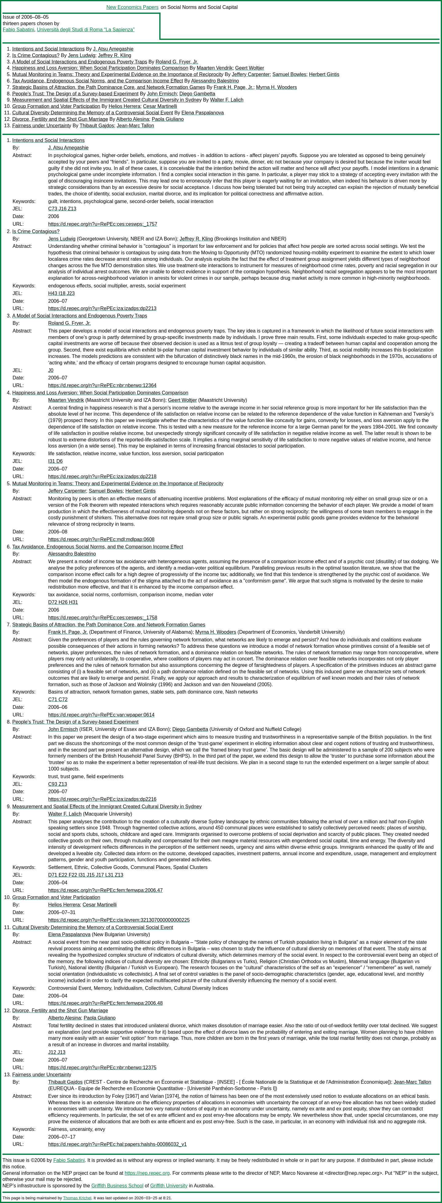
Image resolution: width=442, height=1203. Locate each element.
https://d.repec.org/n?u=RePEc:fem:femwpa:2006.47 (105, 890)
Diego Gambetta (197, 93)
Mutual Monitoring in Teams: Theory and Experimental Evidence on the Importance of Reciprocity (117, 74)
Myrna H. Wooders (276, 87)
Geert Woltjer (249, 68)
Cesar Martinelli (160, 106)
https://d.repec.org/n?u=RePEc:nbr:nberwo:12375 (102, 1067)
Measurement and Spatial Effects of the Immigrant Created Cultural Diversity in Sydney (107, 99)
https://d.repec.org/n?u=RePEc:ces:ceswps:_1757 (102, 224)
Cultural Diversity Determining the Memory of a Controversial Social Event (92, 112)
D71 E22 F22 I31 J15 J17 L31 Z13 (85, 875)
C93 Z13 (57, 784)
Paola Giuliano (168, 119)
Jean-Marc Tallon (135, 125)
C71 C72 (58, 699)
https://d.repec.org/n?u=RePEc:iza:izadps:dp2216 (102, 799)
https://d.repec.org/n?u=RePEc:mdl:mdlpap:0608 (101, 539)
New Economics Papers (133, 7)
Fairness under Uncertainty (41, 125)
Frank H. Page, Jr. (233, 87)
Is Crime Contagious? (36, 55)
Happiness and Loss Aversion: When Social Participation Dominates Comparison (100, 68)
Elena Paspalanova (202, 112)
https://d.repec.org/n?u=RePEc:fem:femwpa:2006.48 (105, 1003)
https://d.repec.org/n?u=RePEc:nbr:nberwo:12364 (102, 385)
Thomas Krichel (77, 1198)
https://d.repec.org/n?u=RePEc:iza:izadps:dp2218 (102, 476)
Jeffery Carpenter (250, 74)
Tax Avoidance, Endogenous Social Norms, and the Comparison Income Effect (97, 80)
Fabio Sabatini (18, 29)
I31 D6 (55, 461)
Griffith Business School (117, 1185)
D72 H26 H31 (63, 602)
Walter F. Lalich (226, 99)
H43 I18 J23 (61, 293)
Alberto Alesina (132, 119)
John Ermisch (162, 93)
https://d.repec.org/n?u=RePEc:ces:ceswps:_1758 (102, 617)
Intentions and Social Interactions (48, 49)
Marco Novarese (300, 1173)
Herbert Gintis (324, 74)
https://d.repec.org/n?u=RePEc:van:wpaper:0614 (101, 714)
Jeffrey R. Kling (114, 55)
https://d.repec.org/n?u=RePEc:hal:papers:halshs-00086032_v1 (117, 1144)
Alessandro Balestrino (215, 80)
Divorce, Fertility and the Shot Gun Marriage (60, 119)
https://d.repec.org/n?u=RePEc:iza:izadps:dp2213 (102, 308)
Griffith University (169, 1185)
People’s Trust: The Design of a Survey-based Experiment (75, 93)
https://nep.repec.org (147, 1173)
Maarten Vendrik (215, 68)
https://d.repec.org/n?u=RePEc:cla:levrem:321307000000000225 (119, 920)
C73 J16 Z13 (62, 208)
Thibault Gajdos (96, 125)
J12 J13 (56, 1052)
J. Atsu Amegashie (113, 49)
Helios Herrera (124, 106)
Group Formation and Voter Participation (56, 106)
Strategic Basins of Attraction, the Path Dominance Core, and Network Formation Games (108, 87)
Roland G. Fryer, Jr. (177, 61)
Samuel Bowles (289, 74)
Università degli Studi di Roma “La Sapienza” (85, 29)
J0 (50, 370)
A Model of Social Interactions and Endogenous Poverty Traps (79, 61)
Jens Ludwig (81, 55)
